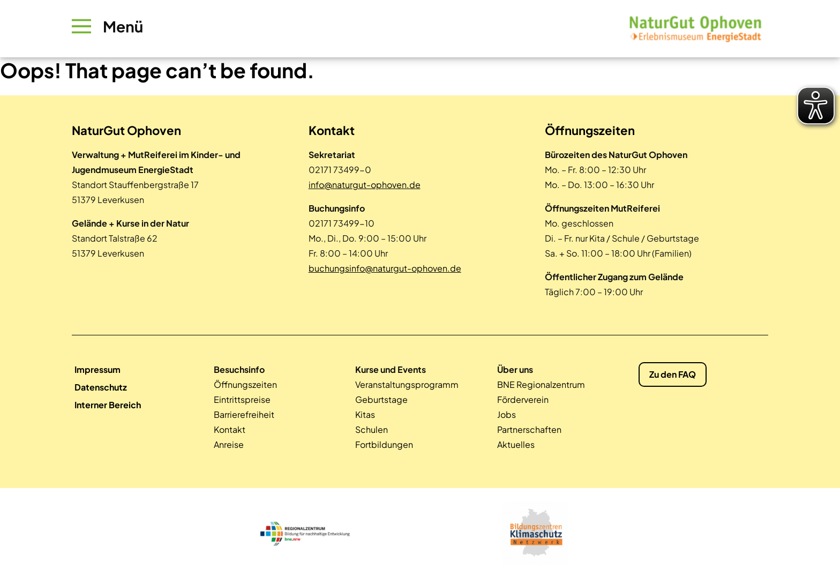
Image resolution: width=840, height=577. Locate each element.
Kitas (365, 414)
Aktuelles (516, 444)
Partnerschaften (529, 429)
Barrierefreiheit (244, 414)
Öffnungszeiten (245, 384)
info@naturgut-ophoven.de (365, 184)
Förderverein (523, 399)
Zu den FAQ (672, 374)
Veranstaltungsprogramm (407, 384)
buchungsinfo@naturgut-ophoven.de (385, 268)
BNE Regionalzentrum (541, 384)
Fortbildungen (384, 444)
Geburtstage (381, 399)
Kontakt (229, 429)
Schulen (371, 429)
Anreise (229, 444)
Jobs (506, 414)
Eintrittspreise (242, 399)
